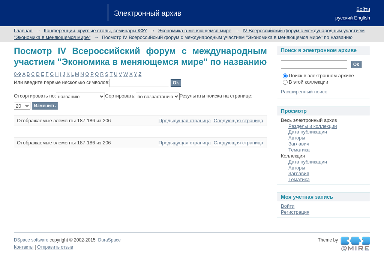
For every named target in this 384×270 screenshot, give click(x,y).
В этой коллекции (305, 82)
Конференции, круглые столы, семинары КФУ (95, 30)
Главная (23, 30)
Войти (363, 9)
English (362, 18)
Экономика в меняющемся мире (194, 30)
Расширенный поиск (304, 91)
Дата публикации (307, 132)
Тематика (299, 150)
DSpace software (31, 240)
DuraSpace (109, 240)
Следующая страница (238, 120)
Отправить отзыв (55, 247)
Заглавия (298, 144)
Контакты (23, 247)
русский (344, 18)
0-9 (17, 74)
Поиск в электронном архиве (318, 75)
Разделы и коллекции (312, 126)
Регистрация (295, 212)
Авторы (296, 138)
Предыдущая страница (185, 120)
